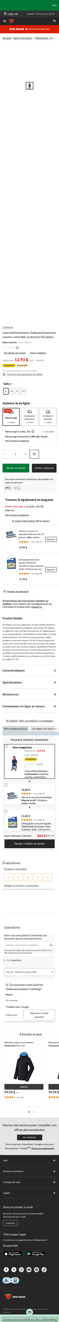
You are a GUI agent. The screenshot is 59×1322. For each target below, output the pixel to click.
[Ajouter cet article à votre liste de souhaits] (34, 454)
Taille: (6, 384)
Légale (29, 1193)
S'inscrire (10, 1223)
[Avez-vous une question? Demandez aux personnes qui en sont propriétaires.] (29, 945)
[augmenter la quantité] (5, 454)
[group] (39, 759)
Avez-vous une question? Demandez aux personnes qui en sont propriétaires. (25, 937)
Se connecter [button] (29, 1137)
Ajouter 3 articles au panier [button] (29, 843)
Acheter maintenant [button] (44, 468)
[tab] (11, 416)
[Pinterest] (36, 1269)
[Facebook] (6, 1269)
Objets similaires (38, 352)
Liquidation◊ (9, 365)
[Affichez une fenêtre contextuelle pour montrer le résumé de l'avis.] (40, 542)
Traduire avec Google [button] (17, 1006)
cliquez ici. (36, 606)
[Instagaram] (21, 1269)
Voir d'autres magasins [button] (17, 440)
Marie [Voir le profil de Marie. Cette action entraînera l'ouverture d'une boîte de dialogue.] (9, 994)
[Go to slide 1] (29, 86)
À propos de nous (29, 1182)
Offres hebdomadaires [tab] (15, 728)
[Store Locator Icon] (5, 14)
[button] (32, 432)
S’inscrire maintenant (42, 1148)
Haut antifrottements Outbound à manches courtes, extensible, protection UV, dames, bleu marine (29, 337)
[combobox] (32, 972)
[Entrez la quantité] (15, 454)
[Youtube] (28, 1269)
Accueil (7, 37)
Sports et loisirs (23, 37)
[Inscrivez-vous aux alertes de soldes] (22, 374)
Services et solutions (29, 1171)
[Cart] (54, 21)
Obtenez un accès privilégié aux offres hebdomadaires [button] (29, 1319)
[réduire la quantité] (25, 454)
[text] (39, 763)
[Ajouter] (50, 539)
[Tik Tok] (44, 1269)
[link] (12, 347)
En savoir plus (10, 1245)
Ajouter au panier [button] (15, 468)
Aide (29, 1160)
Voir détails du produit (14, 352)
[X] (13, 1269)
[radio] (6, 391)
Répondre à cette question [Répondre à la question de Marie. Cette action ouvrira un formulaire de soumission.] (39, 1015)
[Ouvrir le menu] (5, 21)
